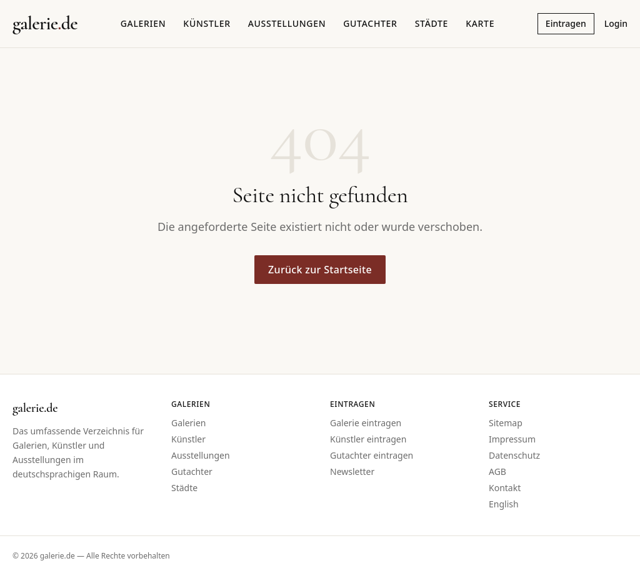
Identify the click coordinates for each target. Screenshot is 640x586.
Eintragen (566, 23)
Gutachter (370, 23)
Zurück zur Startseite (320, 269)
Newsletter (352, 471)
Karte (480, 23)
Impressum (512, 439)
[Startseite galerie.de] (45, 23)
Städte (431, 23)
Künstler (206, 23)
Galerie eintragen (365, 423)
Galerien (143, 23)
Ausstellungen (287, 23)
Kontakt (505, 488)
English (504, 504)
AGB (497, 471)
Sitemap (505, 423)
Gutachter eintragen (371, 455)
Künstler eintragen (368, 439)
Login (616, 23)
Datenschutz (514, 455)
